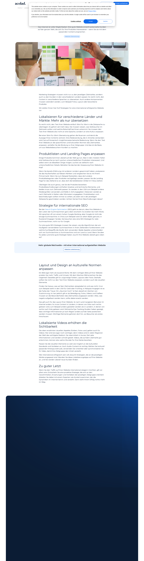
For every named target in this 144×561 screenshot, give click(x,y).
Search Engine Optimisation (56, 209)
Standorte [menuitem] (18, 538)
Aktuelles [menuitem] (17, 535)
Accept (91, 21)
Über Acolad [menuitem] (19, 531)
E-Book (29, 453)
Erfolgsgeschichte (41, 453)
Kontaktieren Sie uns (72, 430)
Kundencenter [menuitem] (80, 531)
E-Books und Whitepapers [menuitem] (54, 535)
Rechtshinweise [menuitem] (108, 531)
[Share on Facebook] (111, 556)
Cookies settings (76, 21)
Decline (105, 21)
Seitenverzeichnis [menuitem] (108, 538)
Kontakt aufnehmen (121, 3)
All (16, 453)
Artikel (21, 453)
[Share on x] (116, 556)
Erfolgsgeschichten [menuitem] (52, 538)
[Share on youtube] (128, 556)
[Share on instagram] (120, 556)
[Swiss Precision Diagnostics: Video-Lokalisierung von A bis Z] (65, 478)
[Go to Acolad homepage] (20, 3)
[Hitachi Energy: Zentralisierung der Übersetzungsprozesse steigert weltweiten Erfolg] (100, 478)
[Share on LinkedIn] (124, 556)
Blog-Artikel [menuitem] (49, 542)
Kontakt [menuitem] (78, 535)
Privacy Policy (92, 11)
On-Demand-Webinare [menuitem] (53, 531)
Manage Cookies (63, 555)
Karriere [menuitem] (17, 542)
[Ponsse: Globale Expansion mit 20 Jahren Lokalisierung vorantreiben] (29, 478)
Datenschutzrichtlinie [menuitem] (110, 535)
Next (25, 502)
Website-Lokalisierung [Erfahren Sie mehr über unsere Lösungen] (72, 249)
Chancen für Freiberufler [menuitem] (23, 545)
